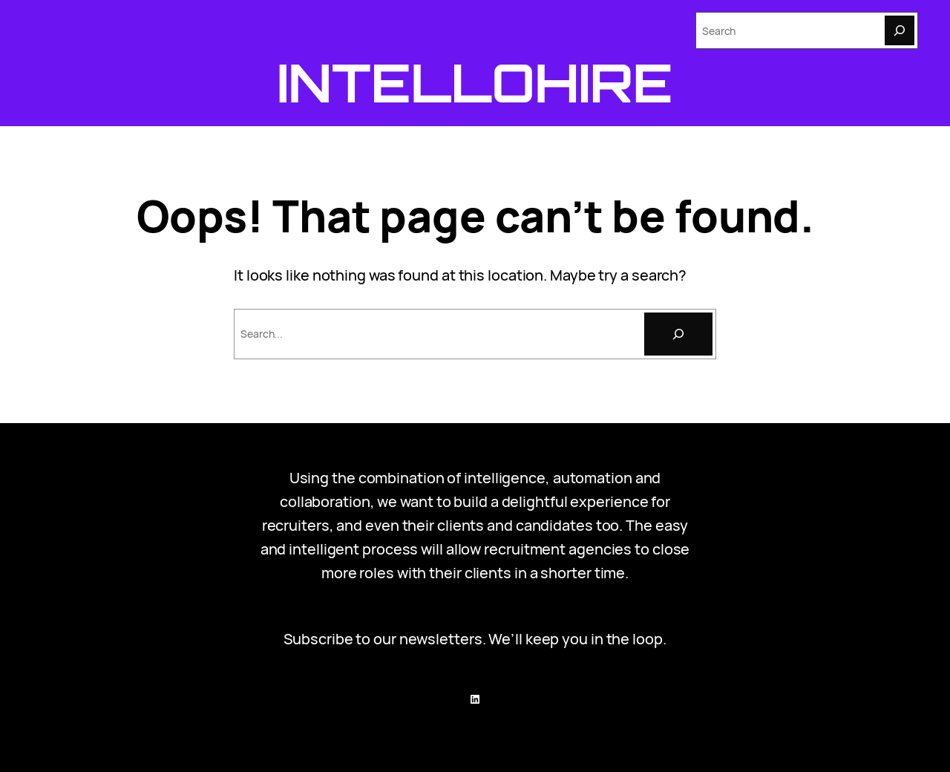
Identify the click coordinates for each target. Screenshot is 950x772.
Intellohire (475, 82)
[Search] (899, 30)
